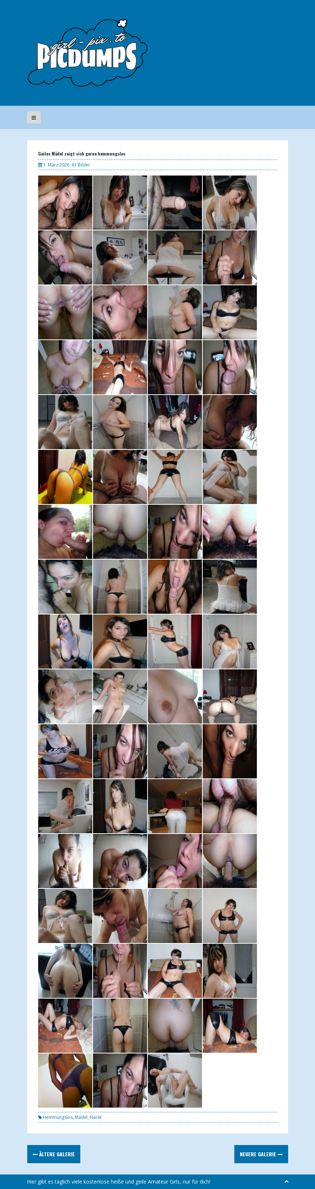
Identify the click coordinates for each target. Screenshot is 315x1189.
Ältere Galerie (54, 1154)
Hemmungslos (58, 1117)
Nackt (95, 1117)
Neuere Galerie (261, 1154)
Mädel (81, 1117)
